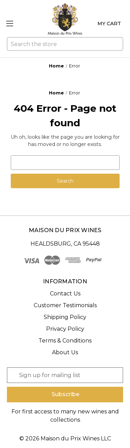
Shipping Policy (65, 317)
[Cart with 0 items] (107, 23)
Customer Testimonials (65, 305)
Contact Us (65, 293)
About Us (65, 352)
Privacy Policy (65, 329)
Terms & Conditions (65, 340)
